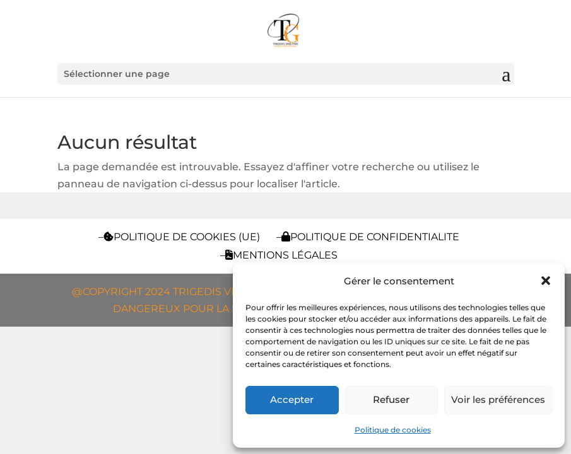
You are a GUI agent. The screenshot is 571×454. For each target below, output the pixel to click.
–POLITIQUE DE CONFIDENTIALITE (367, 237)
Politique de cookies (393, 429)
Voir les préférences (498, 399)
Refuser (391, 399)
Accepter (292, 399)
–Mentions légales (279, 255)
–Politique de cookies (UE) (179, 237)
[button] (545, 280)
